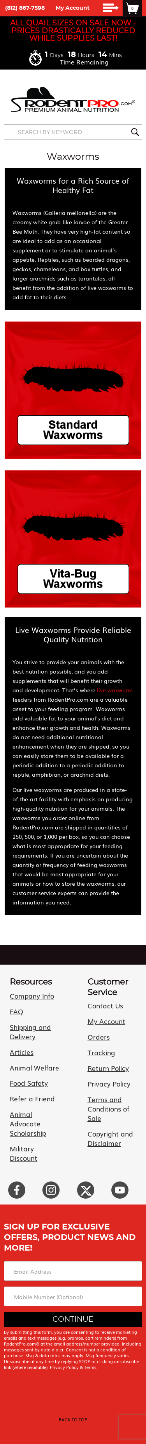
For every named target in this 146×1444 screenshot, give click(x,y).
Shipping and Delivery (30, 1031)
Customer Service (108, 987)
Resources (31, 982)
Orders (99, 1037)
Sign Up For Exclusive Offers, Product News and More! (69, 1237)
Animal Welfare (34, 1067)
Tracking (101, 1052)
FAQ (16, 1011)
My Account (73, 8)
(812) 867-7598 (25, 8)
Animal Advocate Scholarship (28, 1123)
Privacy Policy (109, 1083)
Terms (90, 1367)
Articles (21, 1052)
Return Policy (108, 1068)
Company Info (32, 996)
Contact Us (105, 1005)
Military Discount (23, 1153)
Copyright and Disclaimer (110, 1138)
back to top (73, 1419)
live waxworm (115, 690)
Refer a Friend (32, 1098)
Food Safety (29, 1083)
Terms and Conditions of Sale (108, 1108)
